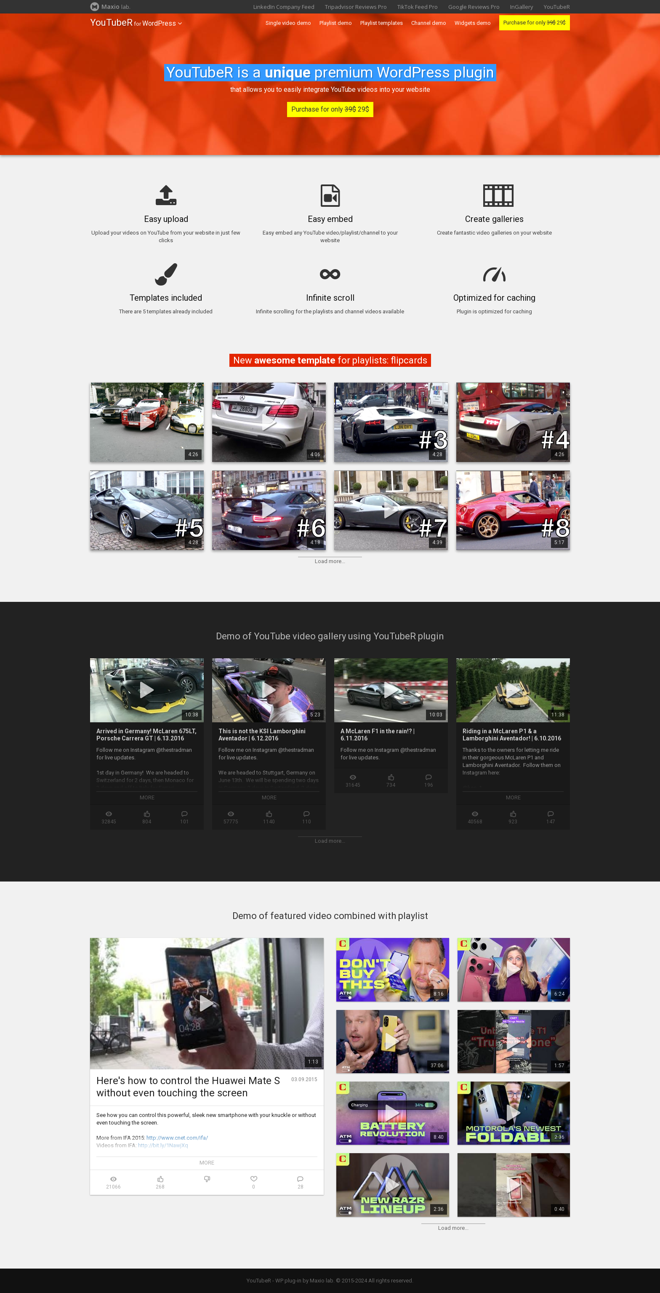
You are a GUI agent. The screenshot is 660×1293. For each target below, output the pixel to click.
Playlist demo (335, 23)
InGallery (521, 7)
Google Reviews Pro (474, 7)
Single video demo (288, 23)
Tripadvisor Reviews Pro (356, 7)
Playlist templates (381, 23)
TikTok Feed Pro (417, 7)
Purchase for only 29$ (534, 22)
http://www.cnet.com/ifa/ (177, 1138)
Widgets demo (473, 23)
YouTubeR (557, 7)
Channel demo (428, 23)
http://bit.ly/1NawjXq (163, 1145)
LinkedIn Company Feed (283, 7)
